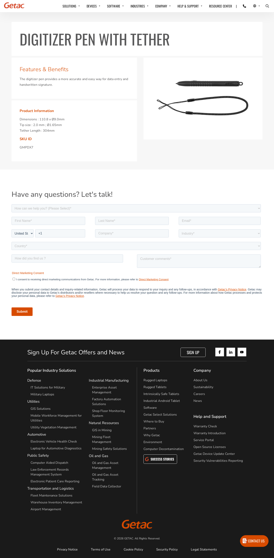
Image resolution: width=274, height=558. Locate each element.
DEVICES (92, 6)
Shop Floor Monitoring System (108, 413)
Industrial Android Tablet (161, 401)
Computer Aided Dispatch (49, 463)
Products (151, 370)
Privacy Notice (67, 549)
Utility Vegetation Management (53, 427)
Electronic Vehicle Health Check (54, 441)
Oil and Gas (98, 455)
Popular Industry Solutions (51, 370)
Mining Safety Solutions (109, 449)
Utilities (33, 401)
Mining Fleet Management (101, 439)
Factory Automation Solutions (106, 401)
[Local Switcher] (252, 6)
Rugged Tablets (155, 387)
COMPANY (161, 6)
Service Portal (203, 440)
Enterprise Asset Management (104, 390)
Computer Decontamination (163, 449)
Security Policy (167, 549)
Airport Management (46, 509)
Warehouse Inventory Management (56, 502)
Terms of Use (100, 549)
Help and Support (209, 416)
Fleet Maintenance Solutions (51, 495)
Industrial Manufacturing (109, 380)
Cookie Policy (133, 549)
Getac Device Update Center (214, 454)
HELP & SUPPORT (188, 6)
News (197, 401)
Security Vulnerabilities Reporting (218, 460)
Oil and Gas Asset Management (105, 465)
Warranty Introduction (209, 433)
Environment (152, 442)
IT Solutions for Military (48, 387)
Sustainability (203, 387)
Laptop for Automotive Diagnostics (56, 448)
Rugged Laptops (155, 380)
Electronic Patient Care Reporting (55, 481)
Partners (149, 428)
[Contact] (242, 6)
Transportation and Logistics (50, 488)
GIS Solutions (41, 409)
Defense (34, 380)
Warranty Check (205, 426)
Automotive (36, 434)
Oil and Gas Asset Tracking (105, 477)
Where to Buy (153, 421)
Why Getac (151, 435)
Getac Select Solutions (160, 414)
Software (150, 408)
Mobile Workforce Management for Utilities (56, 418)
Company (202, 370)
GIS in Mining (102, 430)
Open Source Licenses (209, 447)
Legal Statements (204, 549)
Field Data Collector (106, 486)
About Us (200, 380)
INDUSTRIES (138, 6)
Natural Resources (104, 422)
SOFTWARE (113, 6)
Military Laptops (42, 394)
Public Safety (38, 455)
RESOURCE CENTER (220, 6)
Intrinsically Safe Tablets (161, 394)
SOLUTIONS (69, 6)
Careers (199, 394)
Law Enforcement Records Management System (50, 472)
